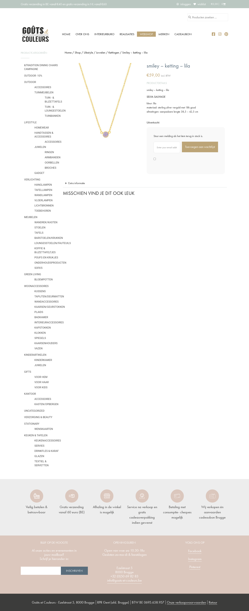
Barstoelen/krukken (48, 238)
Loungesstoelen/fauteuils (52, 243)
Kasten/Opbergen (46, 404)
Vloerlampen (43, 200)
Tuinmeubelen (43, 92)
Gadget (39, 173)
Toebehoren (42, 210)
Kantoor (30, 393)
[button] (145, 183)
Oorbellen (52, 162)
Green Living (32, 274)
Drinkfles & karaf (46, 451)
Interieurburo (104, 34)
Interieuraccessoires (49, 322)
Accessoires (42, 87)
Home (66, 34)
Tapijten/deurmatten (49, 296)
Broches (50, 167)
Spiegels (40, 338)
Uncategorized (34, 410)
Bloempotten (43, 279)
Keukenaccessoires (47, 440)
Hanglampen (43, 184)
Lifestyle (30, 122)
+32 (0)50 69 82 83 (124, 576)
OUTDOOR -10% (33, 75)
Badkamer (41, 317)
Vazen (38, 348)
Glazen (39, 456)
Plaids (38, 312)
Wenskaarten (43, 429)
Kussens (40, 291)
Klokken (40, 332)
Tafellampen (43, 190)
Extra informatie (76, 183)
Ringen (49, 152)
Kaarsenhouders (46, 343)
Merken (163, 34)
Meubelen (31, 217)
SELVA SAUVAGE (156, 97)
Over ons (82, 34)
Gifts (27, 371)
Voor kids (40, 387)
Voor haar (41, 382)
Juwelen (40, 147)
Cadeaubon (183, 34)
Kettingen (113, 52)
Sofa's (38, 267)
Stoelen (39, 227)
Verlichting (32, 179)
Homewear (41, 127)
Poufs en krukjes (46, 257)
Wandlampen (43, 195)
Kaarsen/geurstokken (49, 306)
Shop (78, 52)
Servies (39, 445)
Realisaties (127, 34)
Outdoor (30, 82)
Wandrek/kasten (45, 222)
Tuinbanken (53, 115)
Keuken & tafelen (36, 435)
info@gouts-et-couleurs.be (124, 580)
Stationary (31, 423)
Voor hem (40, 377)
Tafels (38, 232)
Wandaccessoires (46, 301)
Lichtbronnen (44, 205)
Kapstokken (42, 327)
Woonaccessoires (36, 286)
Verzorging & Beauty (38, 417)
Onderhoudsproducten (50, 262)
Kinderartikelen (35, 354)
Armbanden (53, 157)
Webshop (146, 34)
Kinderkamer (43, 360)
